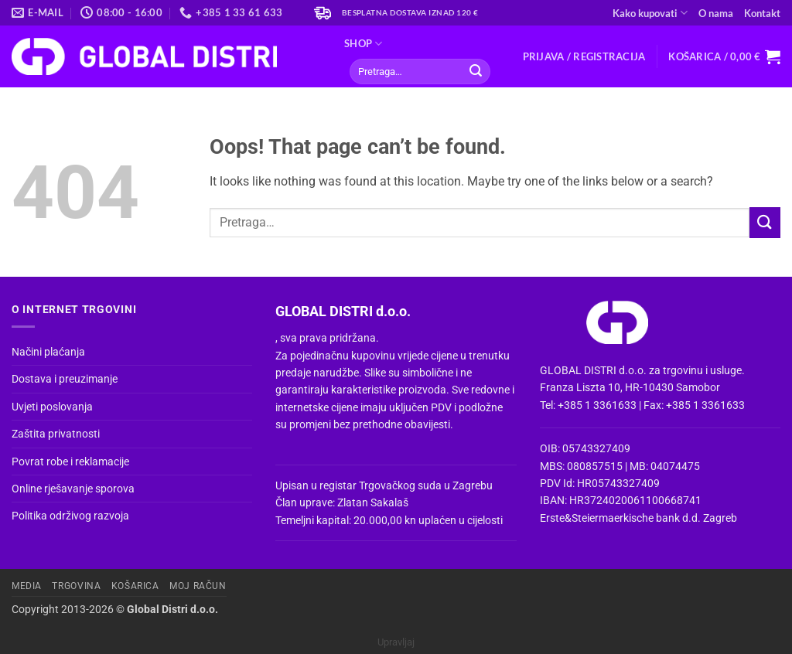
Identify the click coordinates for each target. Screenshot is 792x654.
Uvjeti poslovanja (52, 406)
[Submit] (476, 72)
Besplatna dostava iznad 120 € (410, 13)
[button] (584, 56)
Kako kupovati (650, 12)
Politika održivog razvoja (70, 515)
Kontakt (762, 13)
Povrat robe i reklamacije (70, 461)
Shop (363, 43)
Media (27, 586)
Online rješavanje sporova (73, 488)
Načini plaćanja (48, 352)
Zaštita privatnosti (56, 433)
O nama (715, 13)
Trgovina (76, 586)
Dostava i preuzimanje (65, 379)
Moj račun (198, 586)
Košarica (135, 586)
